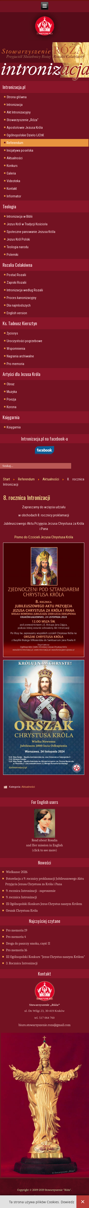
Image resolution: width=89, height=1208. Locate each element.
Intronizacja (15, 105)
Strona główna (17, 97)
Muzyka (12, 392)
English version (17, 313)
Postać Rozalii (16, 275)
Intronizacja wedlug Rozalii (25, 290)
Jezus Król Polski (18, 239)
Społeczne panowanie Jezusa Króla (31, 232)
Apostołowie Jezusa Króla (25, 127)
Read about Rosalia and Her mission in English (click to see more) (44, 845)
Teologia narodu (17, 247)
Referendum (15, 143)
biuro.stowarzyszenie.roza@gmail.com (44, 1025)
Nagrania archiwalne (20, 356)
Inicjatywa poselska (20, 150)
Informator (14, 196)
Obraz (10, 384)
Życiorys (12, 333)
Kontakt (12, 188)
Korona (11, 407)
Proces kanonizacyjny (21, 298)
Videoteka (13, 181)
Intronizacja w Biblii (20, 216)
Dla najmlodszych (19, 305)
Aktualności (15, 158)
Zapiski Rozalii (16, 282)
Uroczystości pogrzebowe (24, 341)
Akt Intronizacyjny (19, 112)
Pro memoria (15, 364)
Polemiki (12, 255)
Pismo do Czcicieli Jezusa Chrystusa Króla (43, 537)
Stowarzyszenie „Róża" (22, 120)
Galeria (11, 173)
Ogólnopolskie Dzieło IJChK (25, 135)
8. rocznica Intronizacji (26, 497)
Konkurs (12, 166)
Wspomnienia (16, 348)
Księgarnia (14, 427)
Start (6, 479)
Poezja (11, 399)
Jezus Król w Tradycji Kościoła (27, 224)
